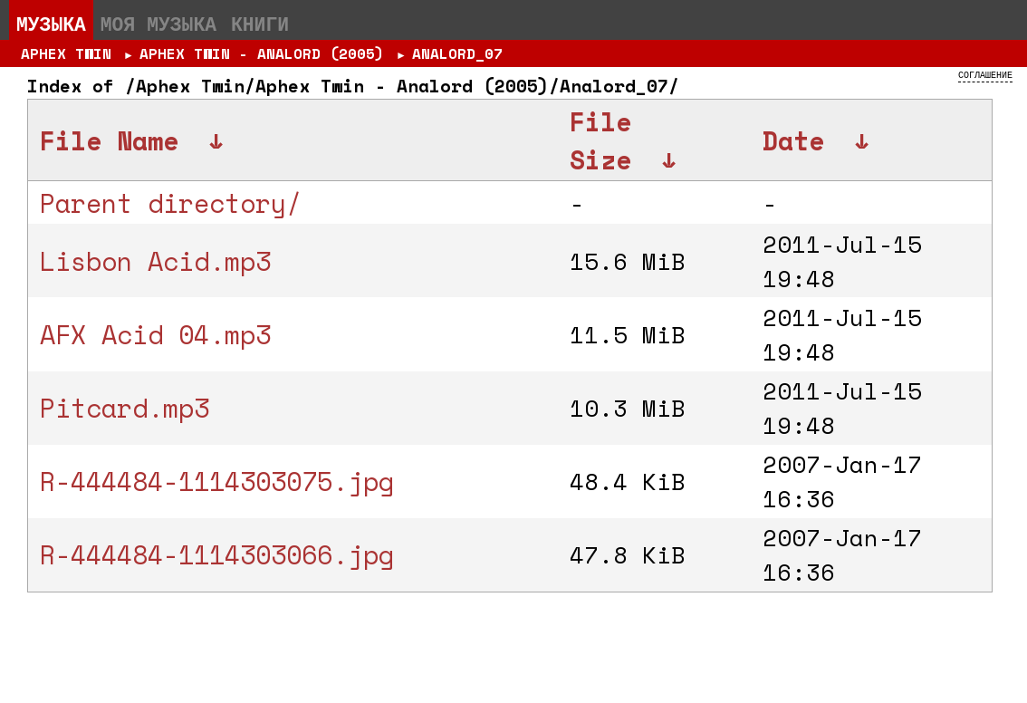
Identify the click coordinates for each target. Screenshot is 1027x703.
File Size (600, 140)
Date (793, 140)
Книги (260, 23)
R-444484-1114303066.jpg (217, 554)
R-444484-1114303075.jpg (217, 481)
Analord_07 (457, 53)
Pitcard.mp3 (124, 408)
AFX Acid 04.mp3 (155, 334)
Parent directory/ (171, 203)
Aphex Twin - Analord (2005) (261, 53)
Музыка (51, 23)
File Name (109, 140)
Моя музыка (158, 23)
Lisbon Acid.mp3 (155, 261)
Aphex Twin (66, 53)
